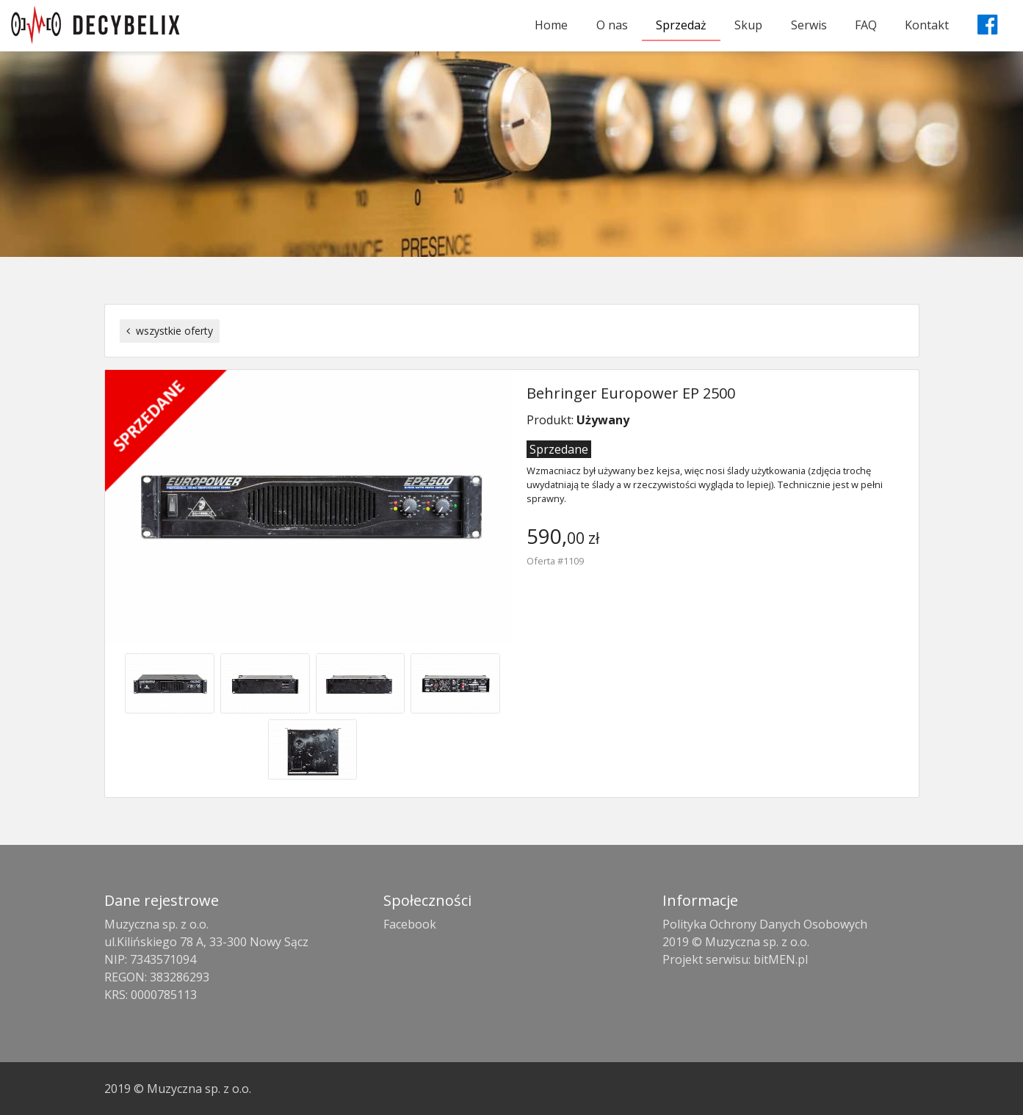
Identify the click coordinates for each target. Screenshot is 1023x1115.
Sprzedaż (681, 25)
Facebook (409, 924)
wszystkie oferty (169, 331)
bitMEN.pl (780, 959)
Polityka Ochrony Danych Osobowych (764, 924)
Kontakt (927, 25)
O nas (612, 25)
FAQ (866, 25)
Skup (748, 25)
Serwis (809, 25)
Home (551, 25)
